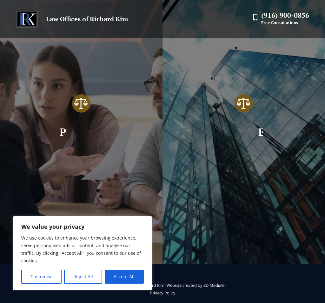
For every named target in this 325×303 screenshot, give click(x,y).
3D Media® (214, 285)
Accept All (124, 276)
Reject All (83, 276)
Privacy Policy (163, 293)
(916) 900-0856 (285, 15)
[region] (82, 253)
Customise (41, 276)
